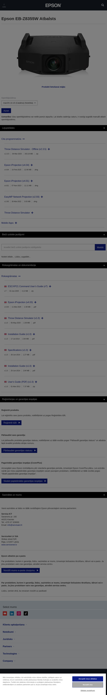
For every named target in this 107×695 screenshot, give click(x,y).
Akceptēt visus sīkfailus (88, 679)
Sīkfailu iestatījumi (88, 690)
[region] (53, 684)
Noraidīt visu (88, 685)
